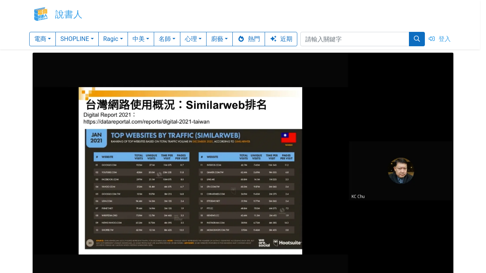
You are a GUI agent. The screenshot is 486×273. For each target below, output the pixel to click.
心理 (191, 38)
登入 (439, 38)
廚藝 (217, 38)
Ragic (110, 38)
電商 (40, 38)
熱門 (248, 38)
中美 (139, 38)
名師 (165, 38)
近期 (281, 38)
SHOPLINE (74, 38)
